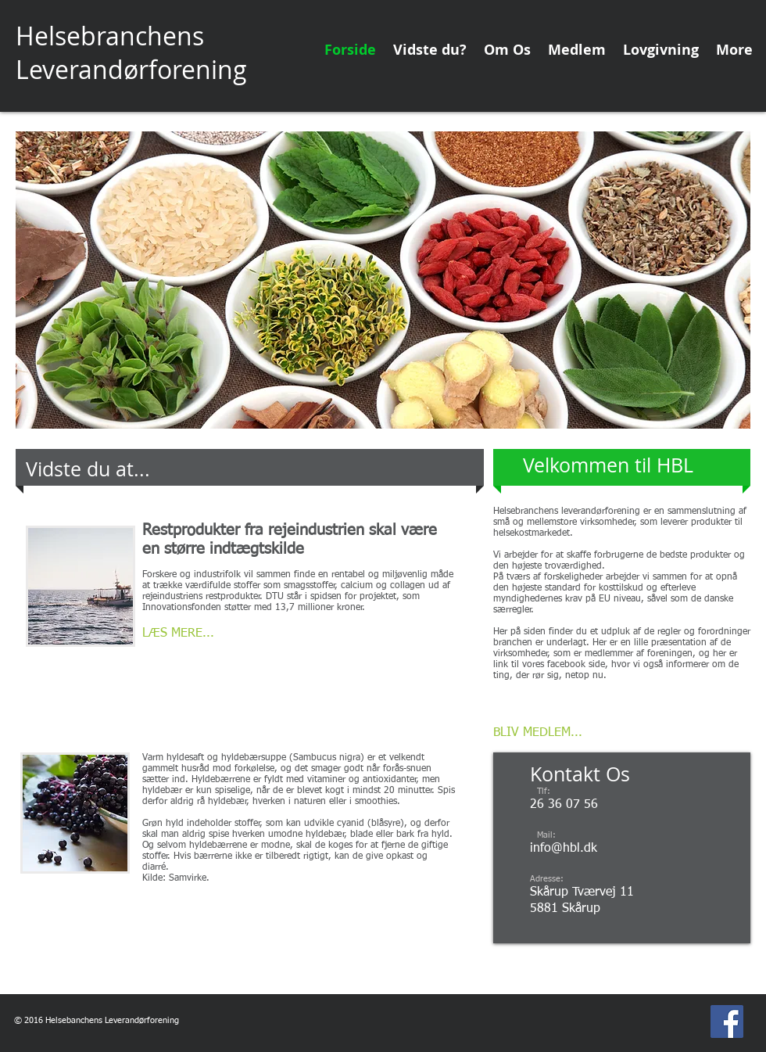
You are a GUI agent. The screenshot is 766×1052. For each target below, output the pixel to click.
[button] (383, 280)
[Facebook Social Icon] (727, 1021)
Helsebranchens (110, 35)
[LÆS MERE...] (201, 634)
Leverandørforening (131, 69)
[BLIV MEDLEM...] (537, 733)
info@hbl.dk (563, 848)
